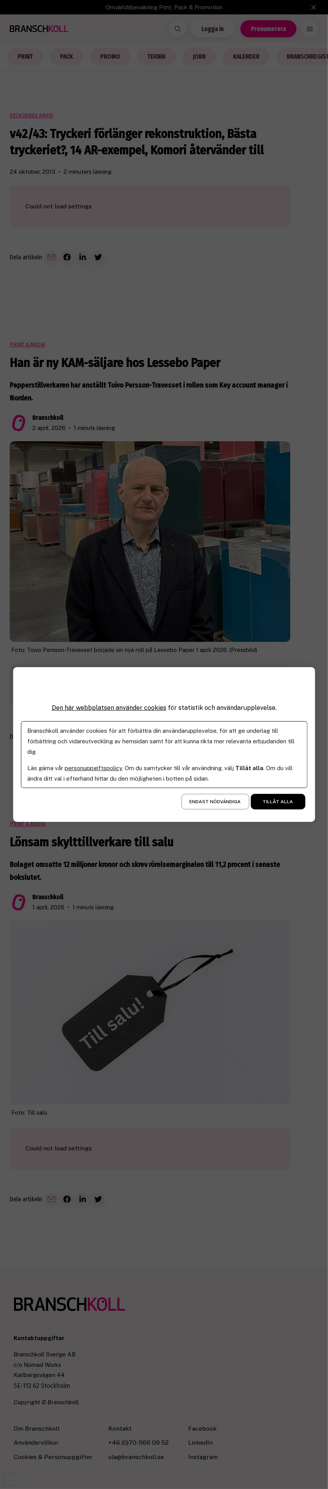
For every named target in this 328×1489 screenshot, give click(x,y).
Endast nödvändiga (215, 801)
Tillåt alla (278, 801)
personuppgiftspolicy (93, 768)
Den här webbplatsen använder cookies (109, 707)
